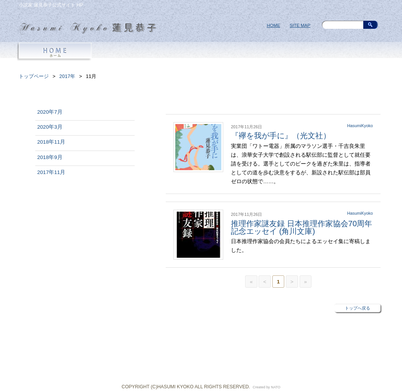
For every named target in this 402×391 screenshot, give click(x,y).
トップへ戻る (357, 308)
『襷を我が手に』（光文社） (281, 135)
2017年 (67, 76)
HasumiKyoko (360, 125)
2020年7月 (50, 112)
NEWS (273, 53)
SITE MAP (300, 25)
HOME (273, 25)
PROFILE (128, 53)
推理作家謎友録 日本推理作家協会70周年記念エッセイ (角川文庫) (301, 227)
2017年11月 (51, 172)
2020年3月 (50, 127)
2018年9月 (50, 157)
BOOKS (201, 53)
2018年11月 (51, 142)
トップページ (34, 76)
